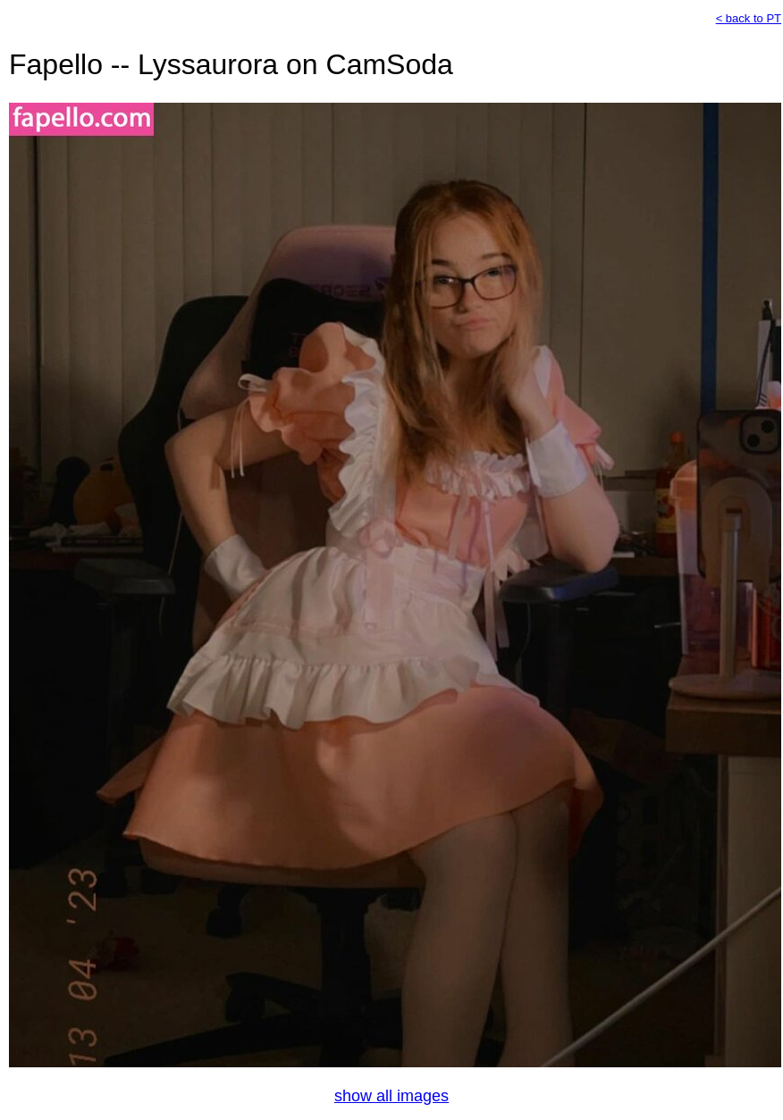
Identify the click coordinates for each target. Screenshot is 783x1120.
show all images (391, 1096)
